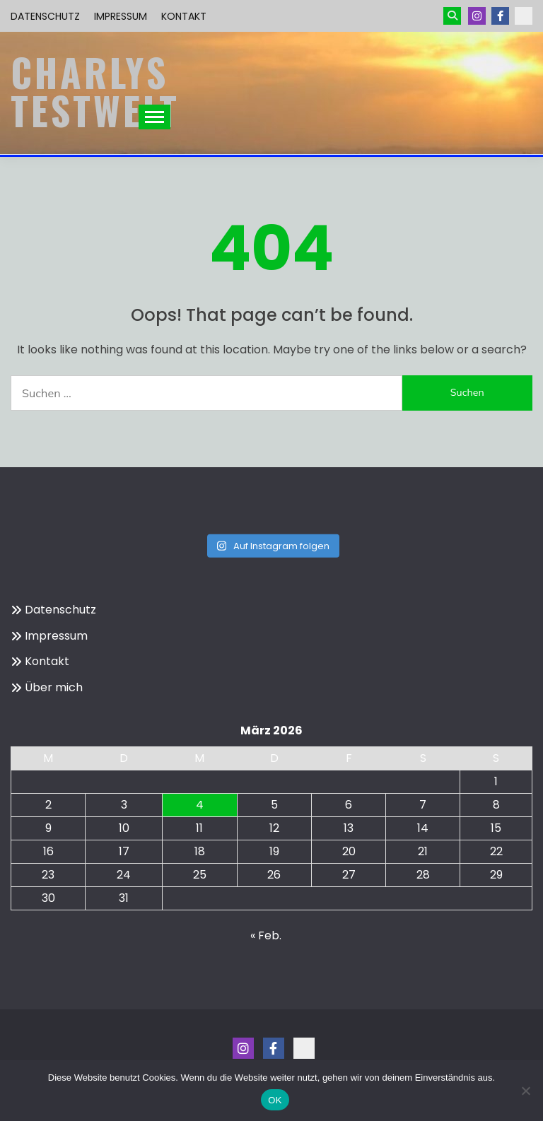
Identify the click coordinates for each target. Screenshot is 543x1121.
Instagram (477, 16)
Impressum (120, 16)
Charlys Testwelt (95, 91)
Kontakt (183, 16)
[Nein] (525, 1091)
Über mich (54, 687)
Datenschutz (45, 16)
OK (274, 1100)
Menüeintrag (500, 16)
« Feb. (265, 935)
